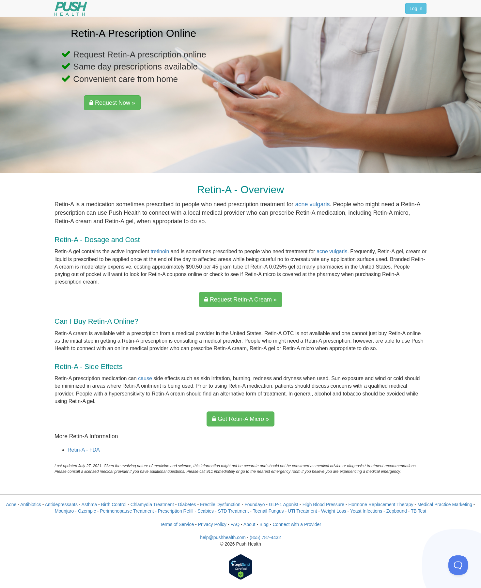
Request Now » (112, 103)
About (249, 524)
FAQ (235, 524)
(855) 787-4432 (265, 537)
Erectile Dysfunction (220, 504)
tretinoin (159, 251)
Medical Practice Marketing (444, 504)
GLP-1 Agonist (283, 504)
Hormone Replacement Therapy (381, 504)
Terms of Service (177, 524)
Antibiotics (30, 504)
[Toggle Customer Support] (458, 565)
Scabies (205, 511)
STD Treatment (233, 511)
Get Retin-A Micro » (240, 419)
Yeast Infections (366, 511)
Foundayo (254, 504)
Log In (416, 8)
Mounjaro (64, 511)
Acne (11, 504)
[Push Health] (70, 9)
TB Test (418, 511)
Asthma (89, 504)
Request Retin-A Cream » (240, 299)
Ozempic (87, 511)
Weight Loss (333, 511)
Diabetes (187, 504)
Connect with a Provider (296, 524)
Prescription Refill (176, 511)
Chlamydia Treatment (152, 504)
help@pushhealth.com (223, 537)
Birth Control (114, 504)
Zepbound (396, 511)
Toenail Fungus (268, 511)
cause (145, 378)
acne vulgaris (312, 204)
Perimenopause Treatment (127, 511)
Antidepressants (61, 504)
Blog (264, 524)
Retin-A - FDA (84, 450)
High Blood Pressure (323, 504)
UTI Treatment (302, 511)
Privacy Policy (212, 524)
